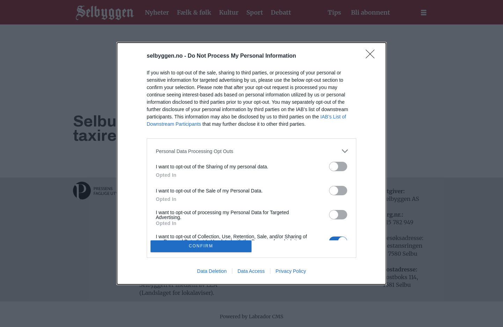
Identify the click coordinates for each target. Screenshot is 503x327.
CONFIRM (201, 245)
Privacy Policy (291, 271)
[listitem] (251, 151)
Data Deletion (212, 271)
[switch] (338, 166)
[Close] (372, 56)
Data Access (251, 271)
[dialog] (251, 163)
